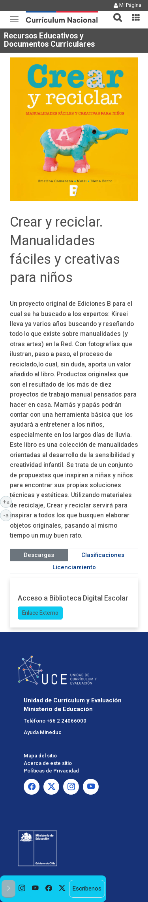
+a (7, 501)
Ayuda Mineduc (43, 732)
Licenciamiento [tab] (74, 567)
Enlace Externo (40, 613)
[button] (114, 13)
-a (7, 515)
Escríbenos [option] (86, 888)
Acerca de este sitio (48, 763)
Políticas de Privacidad (51, 771)
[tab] (114, 13)
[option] (22, 889)
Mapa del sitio (40, 756)
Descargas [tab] (39, 555)
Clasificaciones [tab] (102, 555)
